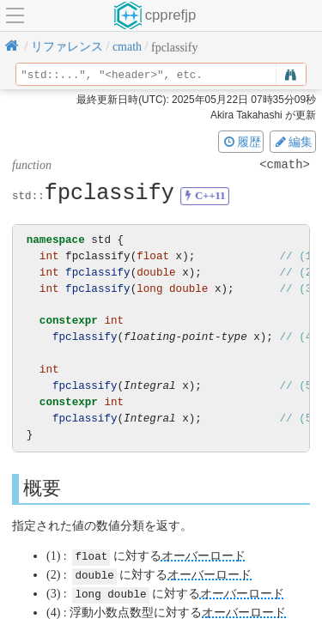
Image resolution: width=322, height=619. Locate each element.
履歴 (241, 142)
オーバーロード (203, 555)
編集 (293, 142)
